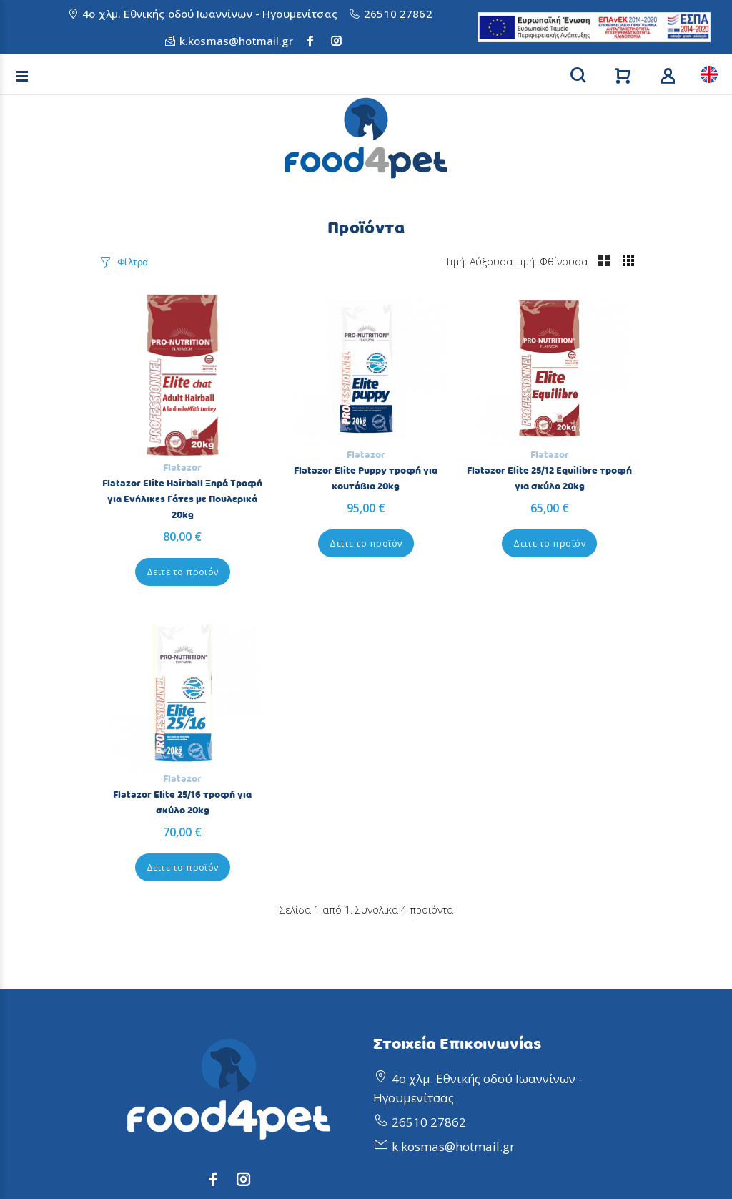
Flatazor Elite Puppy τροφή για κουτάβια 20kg (297, 436)
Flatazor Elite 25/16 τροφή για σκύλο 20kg (572, 436)
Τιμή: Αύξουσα (524, 261)
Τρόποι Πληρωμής (151, 1080)
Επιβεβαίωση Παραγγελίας (175, 1010)
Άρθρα (392, 986)
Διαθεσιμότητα (141, 1104)
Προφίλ (395, 939)
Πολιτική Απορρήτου (158, 939)
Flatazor (159, 422)
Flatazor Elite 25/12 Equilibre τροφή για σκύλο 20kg (435, 444)
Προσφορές (406, 962)
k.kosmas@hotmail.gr (236, 41)
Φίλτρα (132, 261)
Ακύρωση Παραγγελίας (163, 986)
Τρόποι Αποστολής (151, 1033)
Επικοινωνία (409, 1010)
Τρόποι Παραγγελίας (157, 1057)
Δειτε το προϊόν (160, 526)
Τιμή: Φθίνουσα (597, 261)
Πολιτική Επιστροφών (160, 962)
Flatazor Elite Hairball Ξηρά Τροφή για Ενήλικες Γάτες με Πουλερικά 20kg (159, 454)
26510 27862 (398, 13)
